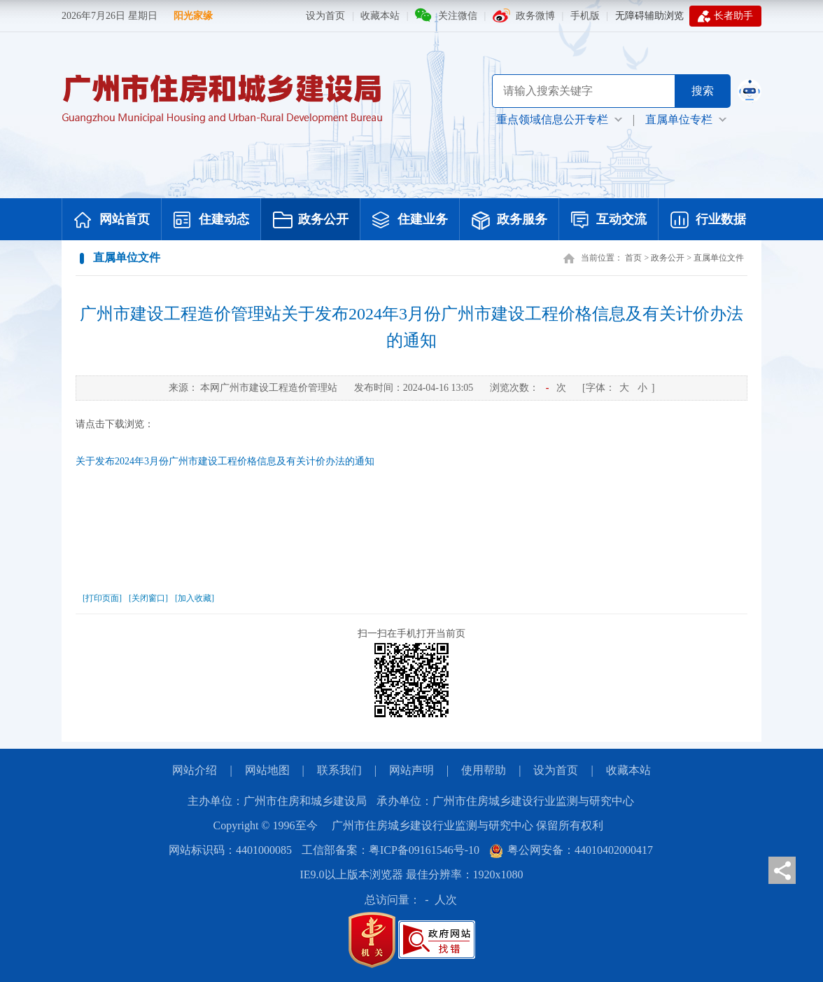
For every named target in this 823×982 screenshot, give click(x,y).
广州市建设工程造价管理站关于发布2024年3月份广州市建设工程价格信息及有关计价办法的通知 (411, 327)
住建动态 (211, 221)
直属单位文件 (719, 258)
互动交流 (609, 221)
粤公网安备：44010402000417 (571, 850)
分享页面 (782, 870)
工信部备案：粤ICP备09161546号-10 (390, 850)
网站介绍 (194, 770)
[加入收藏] (194, 598)
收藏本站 (380, 16)
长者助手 (725, 16)
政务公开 (311, 221)
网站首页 (112, 221)
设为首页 (325, 16)
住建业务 (410, 221)
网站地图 (267, 770)
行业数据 (708, 221)
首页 (633, 258)
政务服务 (509, 221)
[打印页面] (102, 598)
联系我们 (339, 770)
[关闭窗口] (148, 598)
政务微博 (535, 16)
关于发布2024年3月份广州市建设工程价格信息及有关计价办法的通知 (225, 461)
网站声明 (411, 770)
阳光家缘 (193, 16)
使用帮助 (483, 770)
